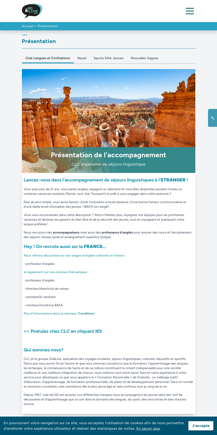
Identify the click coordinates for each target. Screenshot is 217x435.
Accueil (28, 26)
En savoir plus (148, 428)
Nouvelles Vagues (144, 58)
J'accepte (201, 425)
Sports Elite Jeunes (108, 58)
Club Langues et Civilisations (48, 58)
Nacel (81, 58)
